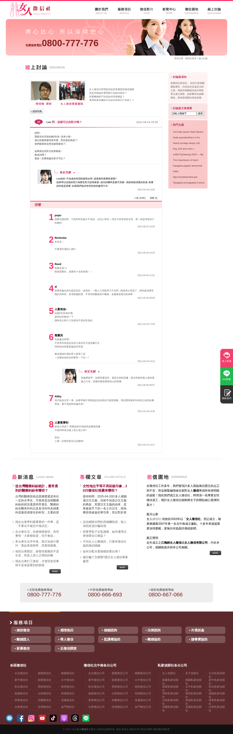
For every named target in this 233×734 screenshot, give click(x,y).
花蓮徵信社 (68, 700)
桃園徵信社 (68, 673)
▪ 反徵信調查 (67, 648)
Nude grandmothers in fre (186, 137)
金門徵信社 (68, 706)
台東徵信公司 (96, 706)
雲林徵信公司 (120, 686)
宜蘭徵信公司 (120, 700)
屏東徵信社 (21, 700)
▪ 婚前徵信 (22, 630)
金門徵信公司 (143, 706)
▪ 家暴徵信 (22, 648)
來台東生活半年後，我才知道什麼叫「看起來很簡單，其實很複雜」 (37, 543)
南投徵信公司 (143, 686)
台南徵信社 (44, 693)
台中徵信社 (68, 679)
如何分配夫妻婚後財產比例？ (102, 551)
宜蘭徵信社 (44, 700)
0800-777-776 (61, 43)
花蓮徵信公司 (143, 700)
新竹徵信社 (21, 679)
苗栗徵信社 (44, 679)
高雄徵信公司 (143, 693)
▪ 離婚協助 (153, 639)
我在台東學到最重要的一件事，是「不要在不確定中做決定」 (37, 523)
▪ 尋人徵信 (65, 639)
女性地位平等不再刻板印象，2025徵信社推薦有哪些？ (105, 488)
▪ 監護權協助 (111, 639)
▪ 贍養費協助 (198, 639)
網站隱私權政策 (161, 729)
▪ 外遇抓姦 (196, 630)
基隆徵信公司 (120, 673)
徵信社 (188, 58)
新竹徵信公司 (96, 679)
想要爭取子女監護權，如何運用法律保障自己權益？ (105, 533)
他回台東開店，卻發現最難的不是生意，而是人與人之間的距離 (37, 553)
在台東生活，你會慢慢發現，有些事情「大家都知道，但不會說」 (37, 533)
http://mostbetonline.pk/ (185, 177)
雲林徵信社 (44, 686)
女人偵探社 (169, 673)
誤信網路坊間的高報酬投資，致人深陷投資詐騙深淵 (105, 523)
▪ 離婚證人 (22, 639)
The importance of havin (185, 160)
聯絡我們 (226, 398)
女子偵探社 (192, 673)
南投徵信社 (68, 686)
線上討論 (203, 58)
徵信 (118, 729)
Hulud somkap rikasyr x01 (186, 143)
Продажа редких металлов (187, 165)
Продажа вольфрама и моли (188, 182)
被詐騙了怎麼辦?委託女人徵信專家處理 (105, 559)
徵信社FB (135, 729)
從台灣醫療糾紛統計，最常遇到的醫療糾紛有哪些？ (36, 488)
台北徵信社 (21, 673)
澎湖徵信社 (44, 706)
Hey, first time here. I (184, 148)
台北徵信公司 (96, 673)
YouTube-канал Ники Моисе (188, 131)
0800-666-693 (105, 594)
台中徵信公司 (143, 679)
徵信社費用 (147, 729)
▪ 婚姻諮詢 (109, 630)
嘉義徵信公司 (96, 693)
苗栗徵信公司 (120, 679)
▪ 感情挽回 (65, 630)
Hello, (176, 171)
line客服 (226, 379)
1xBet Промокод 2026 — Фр (188, 154)
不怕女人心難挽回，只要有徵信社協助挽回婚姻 (105, 543)
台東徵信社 (21, 706)
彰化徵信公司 (96, 686)
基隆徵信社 (44, 673)
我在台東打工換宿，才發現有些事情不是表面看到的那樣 (37, 563)
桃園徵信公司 (143, 673)
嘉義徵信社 (21, 693)
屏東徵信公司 (96, 700)
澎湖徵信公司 (120, 706)
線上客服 (226, 361)
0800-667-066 (166, 594)
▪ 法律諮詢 (153, 630)
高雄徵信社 (68, 693)
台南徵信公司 (120, 693)
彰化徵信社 (21, 686)
